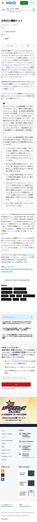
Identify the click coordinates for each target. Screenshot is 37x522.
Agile (24, 280)
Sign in (32, 2)
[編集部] (2, 38)
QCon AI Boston (27, 441)
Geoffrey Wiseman (10, 31)
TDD (19, 295)
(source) (10, 228)
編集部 (7, 38)
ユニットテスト (6, 299)
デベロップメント (7, 289)
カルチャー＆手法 (7, 292)
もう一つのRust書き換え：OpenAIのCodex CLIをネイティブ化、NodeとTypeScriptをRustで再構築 (17, 336)
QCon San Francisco (25, 454)
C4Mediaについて (7, 456)
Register (24, 2)
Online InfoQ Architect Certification (26, 435)
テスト (15, 299)
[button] (16, 384)
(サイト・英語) (24, 72)
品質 (12, 295)
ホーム (3, 431)
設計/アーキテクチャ (20, 289)
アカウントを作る (7, 434)
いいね (11, 45)
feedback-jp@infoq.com (7, 506)
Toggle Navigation (3, 3)
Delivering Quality (20, 292)
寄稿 (3, 447)
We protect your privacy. (8, 388)
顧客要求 (5, 295)
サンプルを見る (18, 357)
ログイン (4, 437)
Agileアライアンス (29, 295)
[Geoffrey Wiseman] (2, 31)
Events (4, 443)
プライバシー (4, 519)
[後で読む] (28, 45)
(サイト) (28, 255)
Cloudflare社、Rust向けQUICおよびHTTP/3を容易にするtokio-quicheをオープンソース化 (17, 322)
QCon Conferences (7, 440)
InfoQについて (6, 453)
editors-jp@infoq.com (25, 506)
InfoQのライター (6, 450)
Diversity (4, 459)
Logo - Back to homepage (11, 2)
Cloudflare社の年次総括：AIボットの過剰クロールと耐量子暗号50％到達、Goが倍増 (16, 329)
